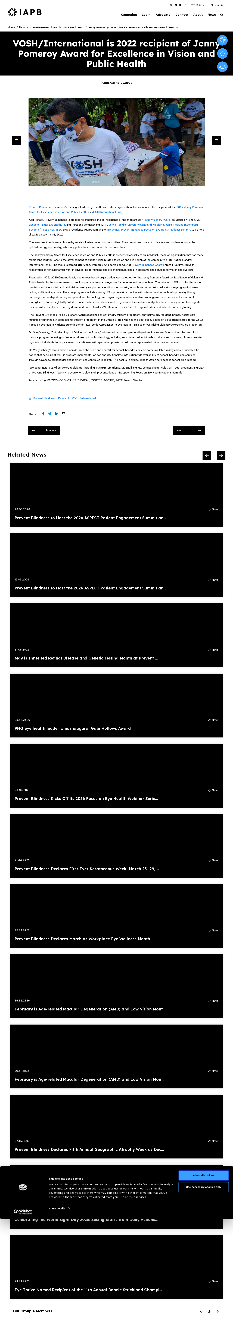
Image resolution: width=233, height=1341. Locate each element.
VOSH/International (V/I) (107, 212)
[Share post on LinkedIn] (58, 414)
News (211, 15)
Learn (141, 15)
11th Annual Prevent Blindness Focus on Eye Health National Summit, (149, 230)
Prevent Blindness (40, 207)
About (196, 15)
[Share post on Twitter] (51, 414)
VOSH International (84, 398)
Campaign (123, 15)
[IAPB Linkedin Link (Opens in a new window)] (180, 5)
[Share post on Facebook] (45, 414)
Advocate (159, 15)
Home (11, 27)
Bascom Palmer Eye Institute (47, 225)
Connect (178, 15)
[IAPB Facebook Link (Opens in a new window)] (175, 5)
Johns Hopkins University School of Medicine (136, 225)
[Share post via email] (65, 414)
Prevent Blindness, (44, 398)
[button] (198, 5)
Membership (217, 5)
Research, (64, 398)
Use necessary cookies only (203, 1309)
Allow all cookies (203, 1297)
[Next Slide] (216, 140)
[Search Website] (221, 15)
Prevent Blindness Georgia (148, 265)
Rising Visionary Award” (157, 220)
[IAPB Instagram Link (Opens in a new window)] (185, 5)
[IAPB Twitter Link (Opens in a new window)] (171, 5)
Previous (44, 431)
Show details (57, 1330)
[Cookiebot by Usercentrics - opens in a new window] (22, 1334)
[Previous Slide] (16, 140)
